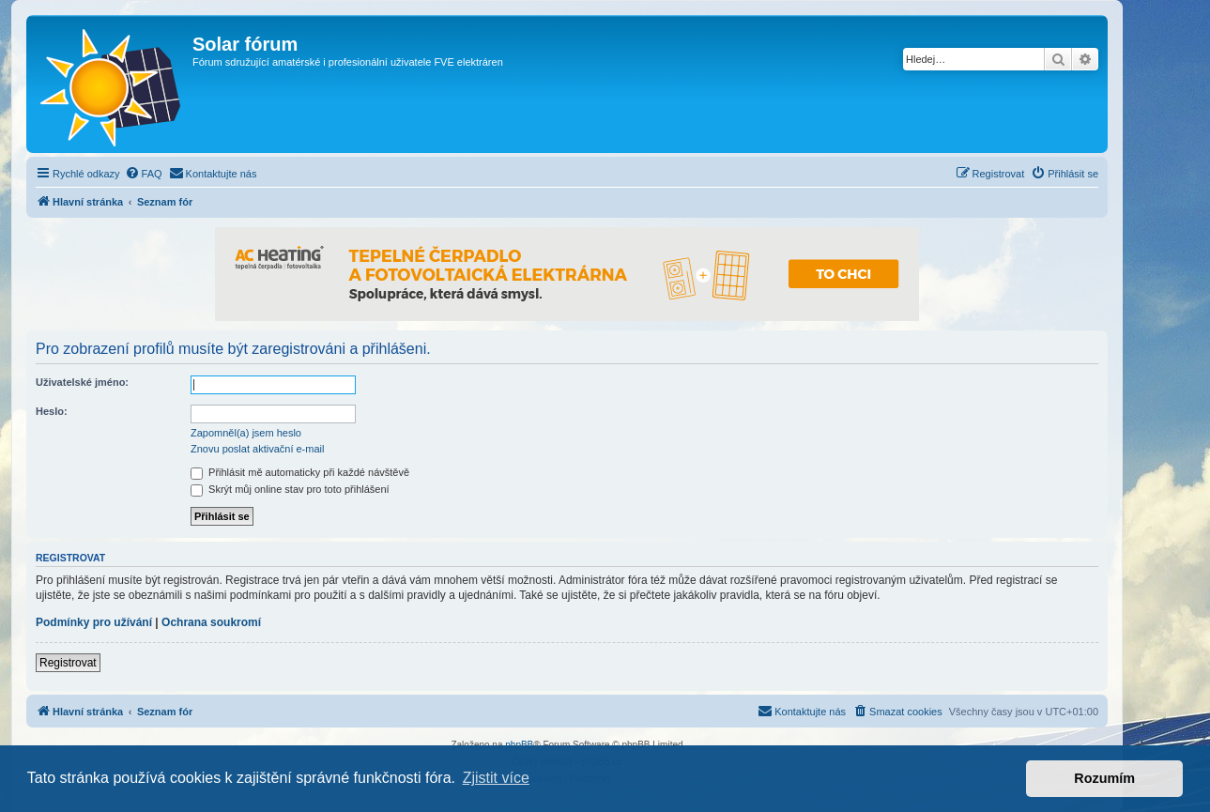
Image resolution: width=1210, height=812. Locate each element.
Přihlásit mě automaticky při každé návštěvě (300, 472)
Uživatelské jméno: (82, 382)
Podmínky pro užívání (94, 622)
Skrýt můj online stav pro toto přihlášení (290, 489)
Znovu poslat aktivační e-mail (257, 448)
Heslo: (52, 411)
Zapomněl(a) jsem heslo (246, 432)
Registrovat (68, 662)
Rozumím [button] (1104, 778)
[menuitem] (143, 173)
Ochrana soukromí (211, 622)
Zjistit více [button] (496, 778)
